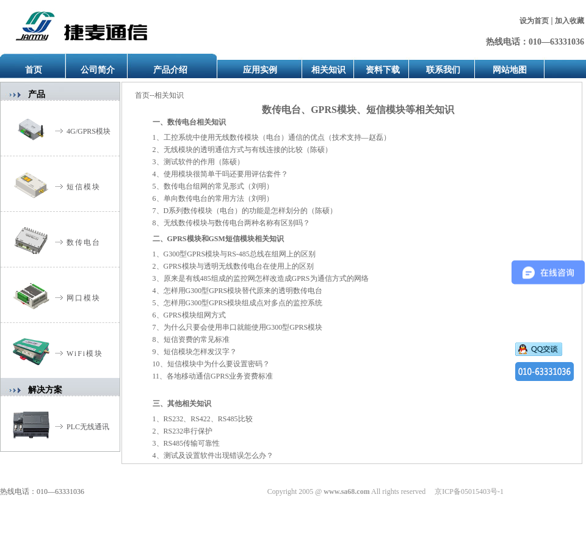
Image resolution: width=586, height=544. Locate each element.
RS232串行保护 (188, 431)
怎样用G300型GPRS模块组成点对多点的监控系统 (243, 303)
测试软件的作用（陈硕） (204, 162)
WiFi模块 (85, 353)
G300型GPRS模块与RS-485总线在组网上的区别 (240, 254)
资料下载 (383, 69)
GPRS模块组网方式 (195, 315)
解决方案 (45, 389)
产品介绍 (170, 69)
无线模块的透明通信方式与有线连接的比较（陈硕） (248, 149)
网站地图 (510, 69)
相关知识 (328, 69)
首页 (33, 69)
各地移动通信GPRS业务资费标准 (220, 376)
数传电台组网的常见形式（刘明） (218, 186)
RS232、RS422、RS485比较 (208, 419)
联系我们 (443, 69)
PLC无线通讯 (88, 427)
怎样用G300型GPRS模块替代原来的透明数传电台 (243, 290)
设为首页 (534, 20)
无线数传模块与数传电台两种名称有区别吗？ (237, 223)
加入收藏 (569, 20)
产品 (36, 94)
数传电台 (84, 242)
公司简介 (98, 69)
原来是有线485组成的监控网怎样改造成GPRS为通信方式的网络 (266, 278)
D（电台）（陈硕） (251, 210)
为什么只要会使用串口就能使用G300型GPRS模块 (243, 327)
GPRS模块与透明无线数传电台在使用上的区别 (239, 266)
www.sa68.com (346, 491)
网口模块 (84, 298)
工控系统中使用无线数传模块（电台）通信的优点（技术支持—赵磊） (277, 137)
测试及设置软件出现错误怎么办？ (218, 455)
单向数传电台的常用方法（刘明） (218, 198)
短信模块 (84, 187)
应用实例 (260, 69)
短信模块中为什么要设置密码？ (218, 364)
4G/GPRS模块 (88, 131)
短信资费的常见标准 (197, 339)
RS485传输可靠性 (192, 443)
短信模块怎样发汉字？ (200, 351)
